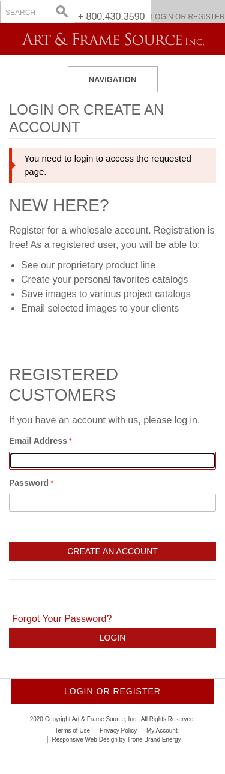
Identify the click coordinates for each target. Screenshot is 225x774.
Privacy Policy (118, 730)
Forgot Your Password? (62, 619)
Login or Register (187, 17)
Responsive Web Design (85, 739)
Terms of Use (72, 730)
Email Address (38, 441)
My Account (162, 730)
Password (29, 483)
